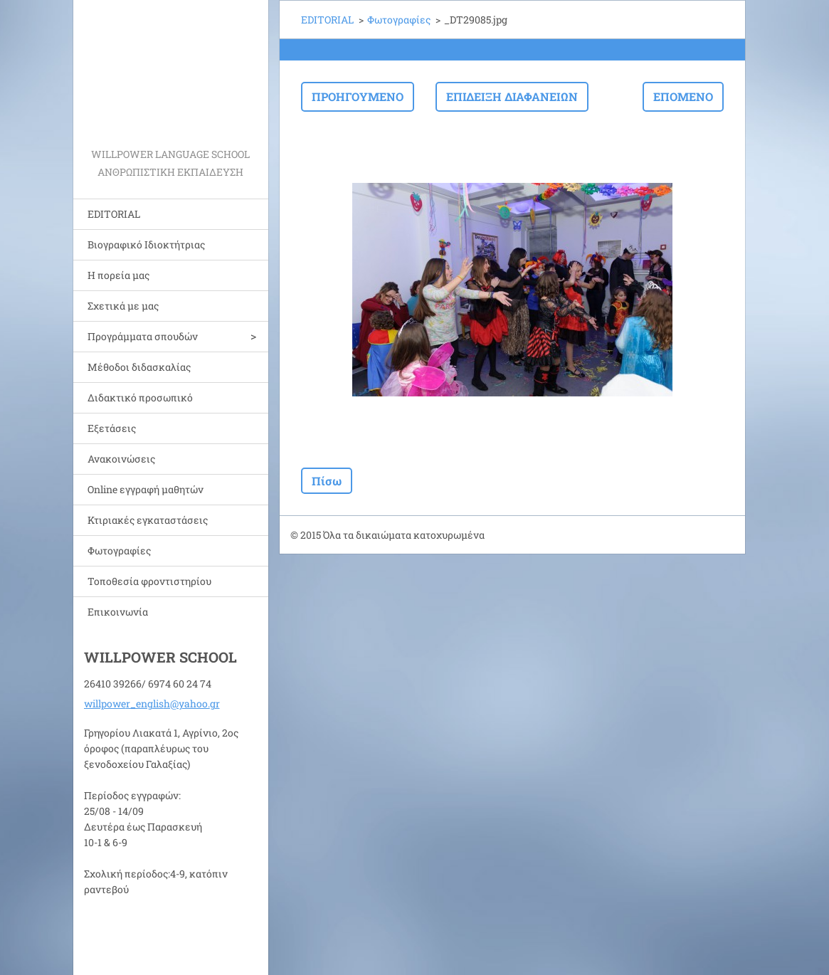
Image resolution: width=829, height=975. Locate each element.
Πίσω (327, 480)
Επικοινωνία (118, 611)
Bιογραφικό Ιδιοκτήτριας (146, 244)
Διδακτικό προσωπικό (140, 397)
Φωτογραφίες (119, 550)
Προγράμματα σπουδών (143, 336)
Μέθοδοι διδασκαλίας (139, 367)
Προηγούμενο (357, 96)
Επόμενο (683, 96)
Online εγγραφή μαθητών (146, 489)
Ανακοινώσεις (121, 458)
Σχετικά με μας (123, 305)
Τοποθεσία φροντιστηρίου (149, 581)
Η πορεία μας (118, 275)
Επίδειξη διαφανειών (512, 96)
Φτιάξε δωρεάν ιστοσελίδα (594, 535)
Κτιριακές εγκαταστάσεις (148, 520)
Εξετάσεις (112, 428)
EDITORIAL (114, 214)
